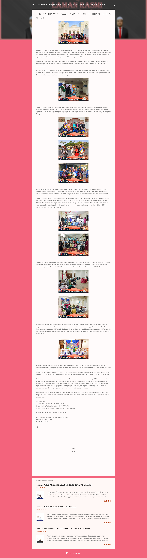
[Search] (114, 5)
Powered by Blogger (73, 553)
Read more (107, 501)
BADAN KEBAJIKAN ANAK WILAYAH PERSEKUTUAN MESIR (71, 4)
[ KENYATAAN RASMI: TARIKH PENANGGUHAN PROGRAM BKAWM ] (64, 529)
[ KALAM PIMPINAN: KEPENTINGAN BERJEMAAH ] (57, 507)
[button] (110, 13)
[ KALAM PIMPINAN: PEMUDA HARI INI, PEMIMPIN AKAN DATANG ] (64, 485)
